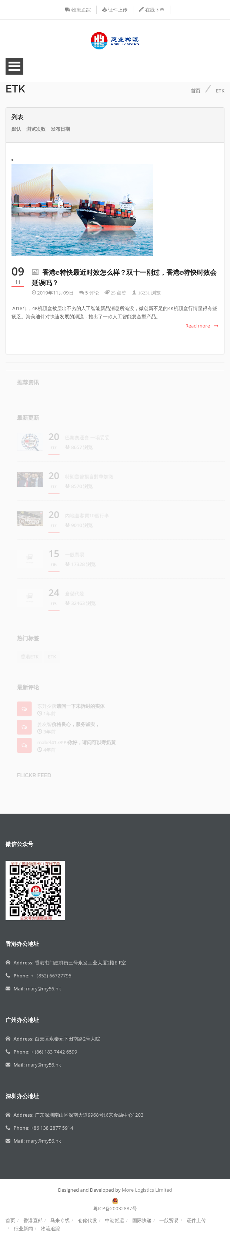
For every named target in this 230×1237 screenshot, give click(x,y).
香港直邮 (33, 1220)
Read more (198, 325)
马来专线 (60, 1220)
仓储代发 (87, 1220)
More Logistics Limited (147, 1189)
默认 (16, 129)
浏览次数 (36, 129)
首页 (195, 90)
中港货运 (114, 1220)
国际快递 (141, 1220)
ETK (220, 90)
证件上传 (114, 9)
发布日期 (60, 129)
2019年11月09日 (55, 292)
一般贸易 (169, 1220)
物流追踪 (77, 9)
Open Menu (14, 66)
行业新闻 (23, 1228)
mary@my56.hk (43, 988)
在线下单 (151, 9)
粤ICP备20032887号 (115, 1208)
